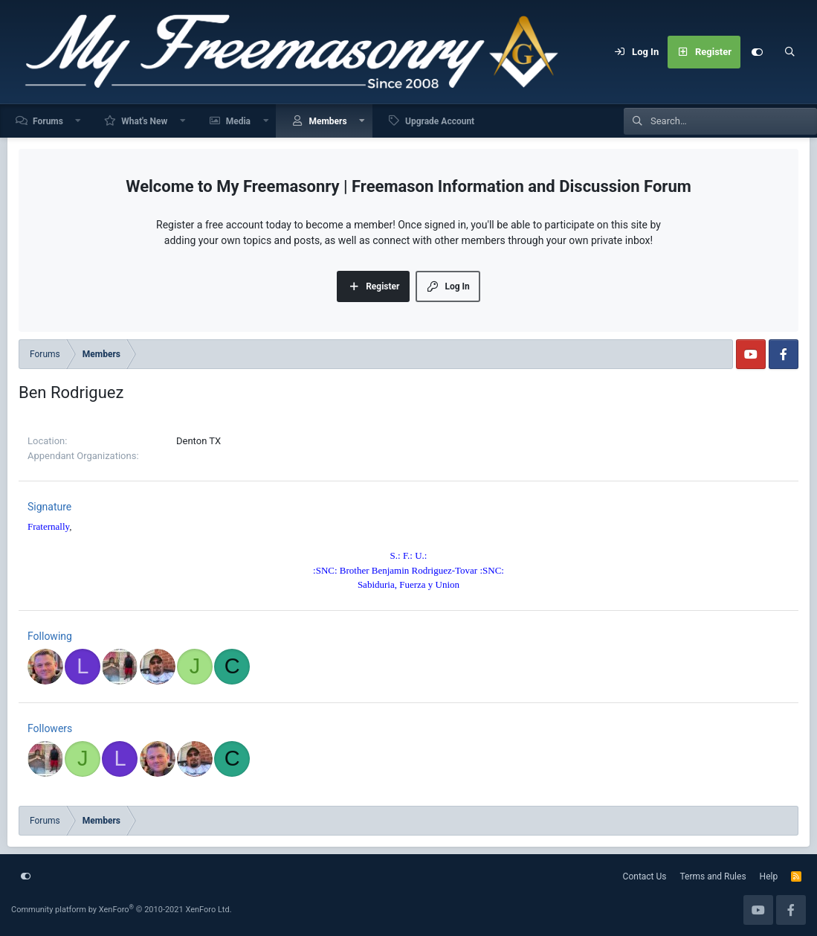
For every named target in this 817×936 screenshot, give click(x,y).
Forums (48, 121)
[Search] (789, 52)
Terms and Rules (713, 876)
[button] (78, 121)
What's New (144, 121)
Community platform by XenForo (121, 909)
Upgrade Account (439, 121)
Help (769, 876)
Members (327, 121)
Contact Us (645, 876)
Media (238, 121)
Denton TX (198, 440)
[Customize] (756, 52)
